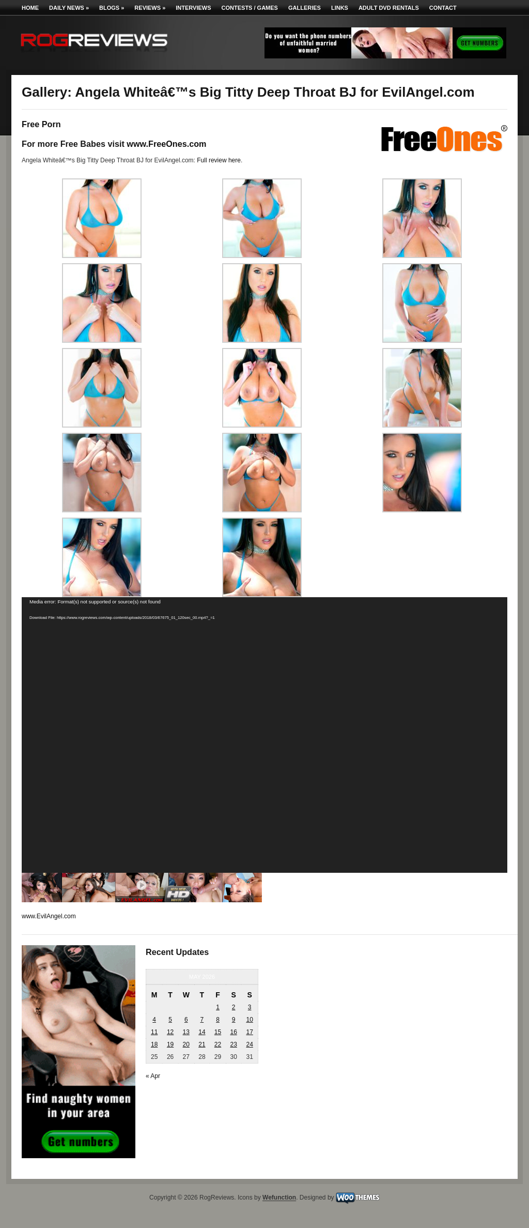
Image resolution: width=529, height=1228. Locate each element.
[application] (264, 735)
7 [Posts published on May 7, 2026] (202, 1019)
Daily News (69, 8)
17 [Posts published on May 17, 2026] (249, 1032)
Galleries (304, 8)
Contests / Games (250, 8)
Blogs (111, 8)
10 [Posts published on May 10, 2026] (249, 1019)
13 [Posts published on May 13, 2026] (186, 1032)
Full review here (219, 160)
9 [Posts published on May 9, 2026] (234, 1019)
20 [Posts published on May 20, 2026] (186, 1044)
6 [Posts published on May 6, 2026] (186, 1019)
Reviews (149, 8)
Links (339, 8)
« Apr (153, 1076)
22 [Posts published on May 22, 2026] (217, 1044)
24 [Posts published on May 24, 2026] (249, 1044)
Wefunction (279, 1198)
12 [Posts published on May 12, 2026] (170, 1032)
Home (30, 8)
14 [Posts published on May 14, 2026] (201, 1032)
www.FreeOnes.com (166, 143)
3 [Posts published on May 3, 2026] (250, 1007)
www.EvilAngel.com (49, 916)
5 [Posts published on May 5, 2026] (170, 1019)
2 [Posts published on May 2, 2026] (234, 1007)
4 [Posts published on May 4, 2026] (154, 1019)
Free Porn (41, 124)
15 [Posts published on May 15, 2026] (217, 1032)
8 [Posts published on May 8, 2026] (218, 1019)
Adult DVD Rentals (389, 8)
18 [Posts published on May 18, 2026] (154, 1044)
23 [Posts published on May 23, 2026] (233, 1044)
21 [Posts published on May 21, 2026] (201, 1044)
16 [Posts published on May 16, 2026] (233, 1032)
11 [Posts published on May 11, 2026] (154, 1032)
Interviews (193, 8)
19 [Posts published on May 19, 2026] (170, 1044)
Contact (443, 8)
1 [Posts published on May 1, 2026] (218, 1007)
